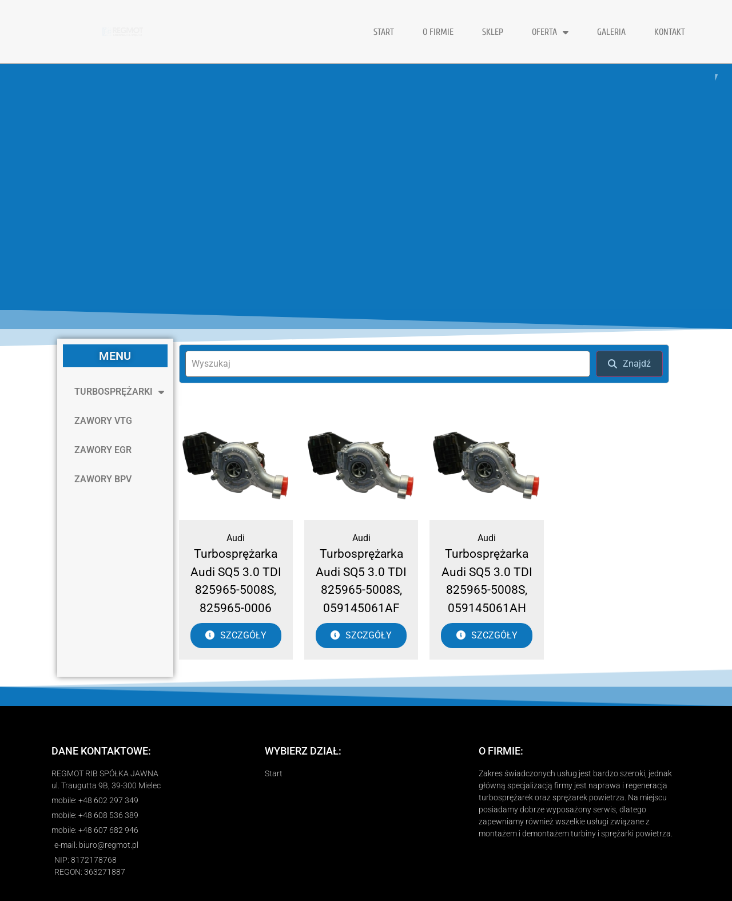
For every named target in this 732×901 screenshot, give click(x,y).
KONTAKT (669, 32)
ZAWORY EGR (103, 449)
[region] (366, 187)
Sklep (492, 32)
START (383, 32)
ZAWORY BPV (103, 479)
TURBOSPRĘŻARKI (119, 392)
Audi (235, 538)
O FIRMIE (438, 32)
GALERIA (611, 32)
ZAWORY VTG (103, 420)
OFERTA (550, 32)
